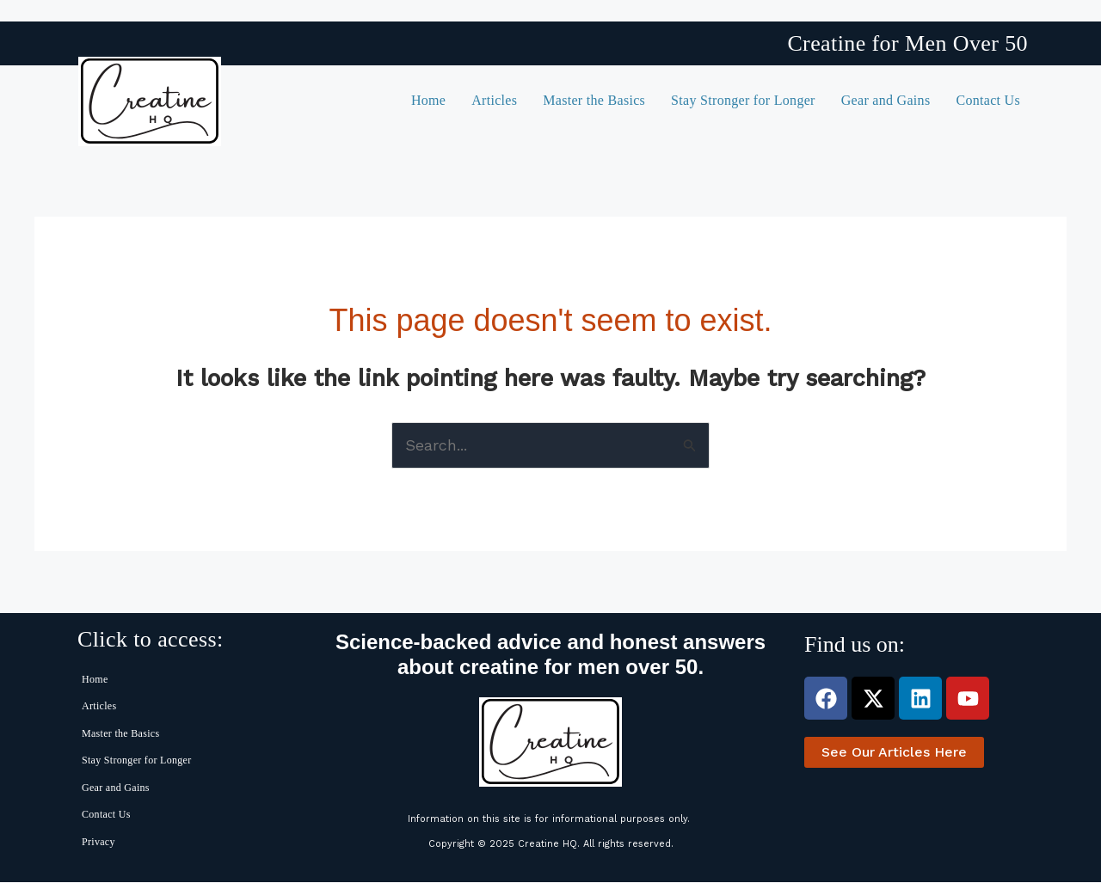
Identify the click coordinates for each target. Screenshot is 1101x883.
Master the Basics (594, 100)
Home (428, 100)
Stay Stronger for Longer (743, 100)
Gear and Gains (886, 100)
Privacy (98, 842)
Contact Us (988, 100)
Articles (494, 100)
